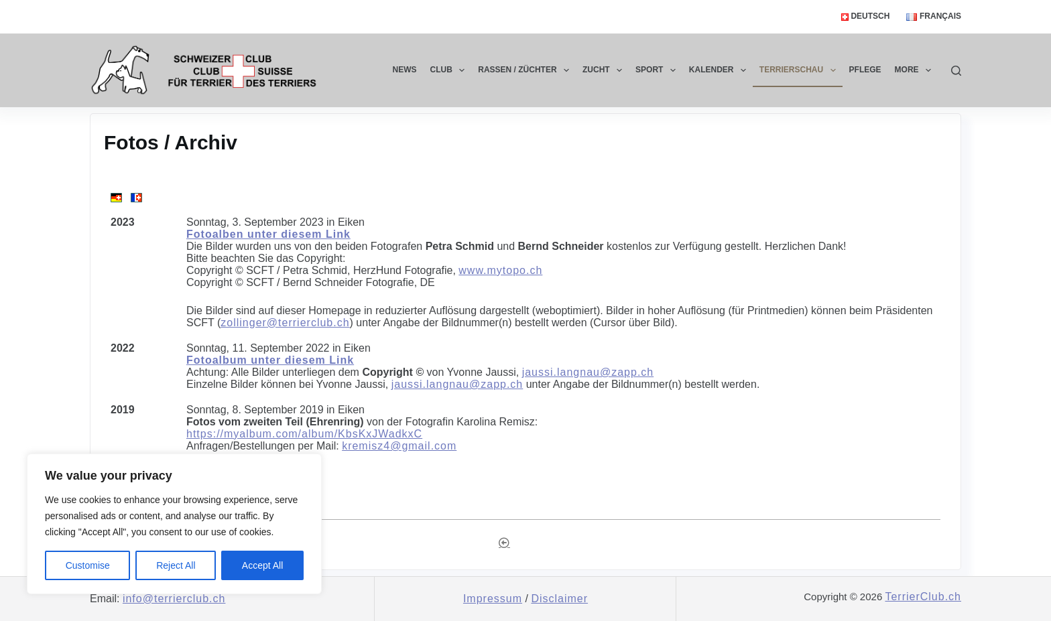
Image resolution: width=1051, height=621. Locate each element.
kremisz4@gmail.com (399, 446)
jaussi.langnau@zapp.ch (588, 372)
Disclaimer (559, 598)
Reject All (175, 565)
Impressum (492, 598)
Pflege (865, 69)
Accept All (262, 565)
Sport (658, 70)
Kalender (720, 70)
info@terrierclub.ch (174, 598)
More (915, 70)
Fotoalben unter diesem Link (268, 234)
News (405, 69)
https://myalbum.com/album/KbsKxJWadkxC (304, 433)
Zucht (604, 70)
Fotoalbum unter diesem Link (270, 360)
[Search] (956, 71)
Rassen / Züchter (526, 70)
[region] (174, 524)
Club (450, 70)
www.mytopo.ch (500, 270)
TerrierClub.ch (923, 596)
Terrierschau (800, 70)
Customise (88, 565)
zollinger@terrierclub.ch (285, 322)
